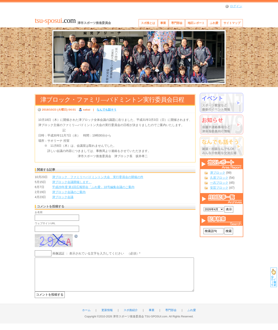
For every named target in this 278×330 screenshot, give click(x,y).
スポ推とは (148, 23)
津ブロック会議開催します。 (72, 182)
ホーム (86, 316)
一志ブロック (219, 182)
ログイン (236, 6)
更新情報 (107, 316)
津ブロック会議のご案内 (69, 192)
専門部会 (176, 23)
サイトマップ (231, 23)
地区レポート (196, 23)
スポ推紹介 (131, 316)
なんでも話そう (106, 109)
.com (55, 20)
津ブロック (217, 172)
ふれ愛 (214, 23)
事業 (163, 23)
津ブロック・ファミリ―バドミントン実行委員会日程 (112, 99)
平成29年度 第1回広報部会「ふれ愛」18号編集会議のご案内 (93, 187)
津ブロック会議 (62, 197)
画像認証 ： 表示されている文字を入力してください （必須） (95, 253)
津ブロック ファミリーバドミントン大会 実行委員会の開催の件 (97, 177)
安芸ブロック (219, 187)
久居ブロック (219, 177)
